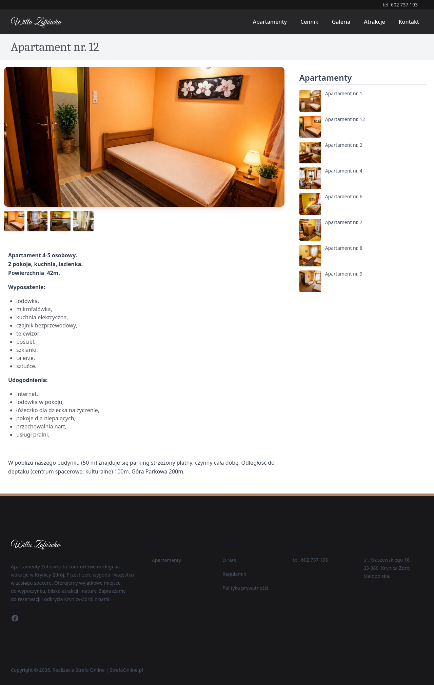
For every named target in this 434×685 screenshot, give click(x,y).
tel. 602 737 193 (400, 4)
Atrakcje (374, 21)
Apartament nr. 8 (343, 248)
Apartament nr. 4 (343, 170)
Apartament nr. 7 (343, 222)
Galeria (341, 21)
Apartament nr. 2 (343, 145)
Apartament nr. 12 (345, 119)
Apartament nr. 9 (343, 273)
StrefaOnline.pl (126, 670)
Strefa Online (90, 670)
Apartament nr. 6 (343, 196)
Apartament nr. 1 (343, 93)
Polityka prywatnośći (245, 588)
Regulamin (234, 574)
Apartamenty (270, 21)
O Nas (229, 560)
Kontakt (409, 21)
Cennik (309, 21)
